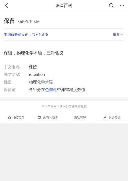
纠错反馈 (112, 117)
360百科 (64, 5)
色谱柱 (51, 89)
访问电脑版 (48, 117)
